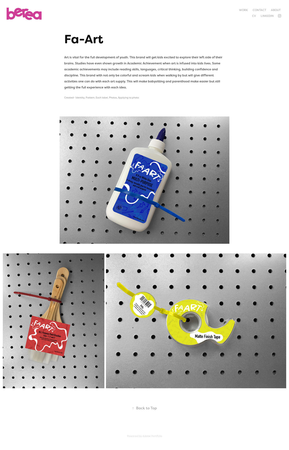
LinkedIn (267, 16)
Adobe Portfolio (152, 436)
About (276, 10)
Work (243, 10)
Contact (259, 10)
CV (254, 16)
